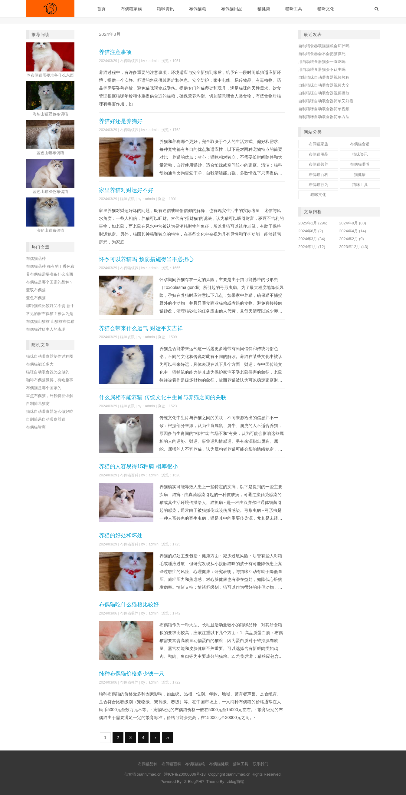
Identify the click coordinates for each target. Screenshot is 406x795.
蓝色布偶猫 (36, 298)
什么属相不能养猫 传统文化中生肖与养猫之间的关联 (162, 397)
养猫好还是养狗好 (120, 121)
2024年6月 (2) (310, 231)
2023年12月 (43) (353, 246)
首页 (101, 8)
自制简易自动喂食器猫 (45, 419)
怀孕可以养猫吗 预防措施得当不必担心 (146, 259)
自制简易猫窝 (38, 403)
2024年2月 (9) (351, 239)
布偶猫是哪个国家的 (43, 388)
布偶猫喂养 (129, 613)
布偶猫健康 (219, 764)
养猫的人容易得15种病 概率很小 (138, 466)
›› (167, 737)
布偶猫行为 (318, 184)
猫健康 (263, 8)
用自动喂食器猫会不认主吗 (321, 69)
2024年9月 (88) (352, 223)
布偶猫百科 (129, 475)
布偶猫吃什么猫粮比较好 (129, 604)
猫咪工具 (293, 8)
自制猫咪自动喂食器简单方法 (323, 116)
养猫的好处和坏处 (120, 535)
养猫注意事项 (115, 52)
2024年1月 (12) (311, 246)
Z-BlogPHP (194, 781)
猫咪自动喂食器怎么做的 (47, 372)
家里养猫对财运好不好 (126, 190)
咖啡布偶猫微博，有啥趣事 (49, 380)
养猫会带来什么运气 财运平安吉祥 (141, 328)
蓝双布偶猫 (36, 290)
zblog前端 (235, 781)
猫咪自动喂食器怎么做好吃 (49, 411)
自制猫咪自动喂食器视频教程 (323, 77)
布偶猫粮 (197, 8)
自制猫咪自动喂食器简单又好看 (325, 101)
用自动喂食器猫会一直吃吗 (321, 61)
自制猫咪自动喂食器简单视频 (323, 109)
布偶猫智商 (36, 427)
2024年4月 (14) (352, 231)
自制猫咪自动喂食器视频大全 (323, 85)
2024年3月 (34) (311, 239)
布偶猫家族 (131, 8)
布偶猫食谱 (360, 144)
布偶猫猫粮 (195, 764)
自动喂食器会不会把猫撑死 (321, 53)
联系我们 (260, 764)
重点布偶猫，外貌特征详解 (49, 395)
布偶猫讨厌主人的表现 (45, 329)
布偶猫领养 (129, 61)
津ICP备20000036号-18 (184, 774)
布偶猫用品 (231, 8)
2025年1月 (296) (312, 223)
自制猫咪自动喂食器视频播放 (323, 93)
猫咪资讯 (165, 8)
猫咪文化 (325, 8)
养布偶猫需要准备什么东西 (49, 274)
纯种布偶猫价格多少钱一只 (131, 674)
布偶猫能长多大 (40, 364)
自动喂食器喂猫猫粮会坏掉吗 (323, 46)
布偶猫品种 (36, 258)
